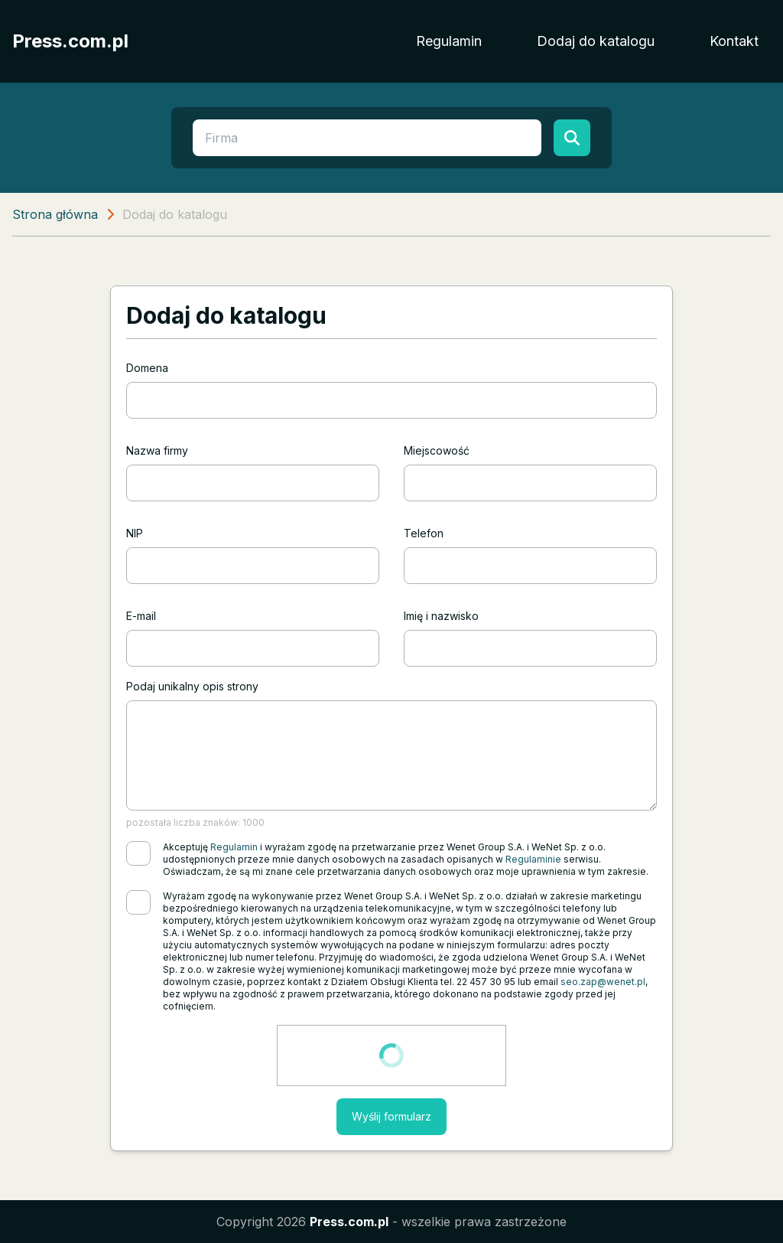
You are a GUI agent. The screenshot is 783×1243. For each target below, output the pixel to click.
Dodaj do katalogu (596, 41)
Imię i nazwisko (441, 615)
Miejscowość (436, 450)
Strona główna (55, 214)
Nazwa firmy (157, 450)
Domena (147, 367)
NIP (134, 533)
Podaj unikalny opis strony (192, 686)
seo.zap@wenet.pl (602, 981)
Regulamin (449, 41)
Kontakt (734, 41)
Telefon (423, 533)
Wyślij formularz (391, 1116)
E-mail (141, 615)
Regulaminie (533, 859)
